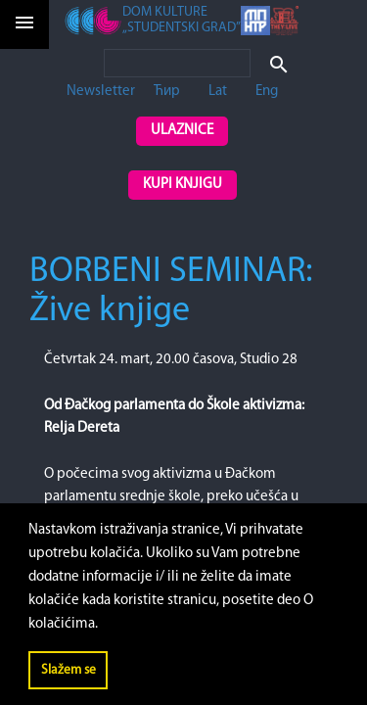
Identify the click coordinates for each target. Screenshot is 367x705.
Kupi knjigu (182, 184)
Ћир (167, 91)
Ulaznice (182, 130)
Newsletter (101, 91)
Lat (217, 91)
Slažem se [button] (68, 670)
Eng (266, 91)
